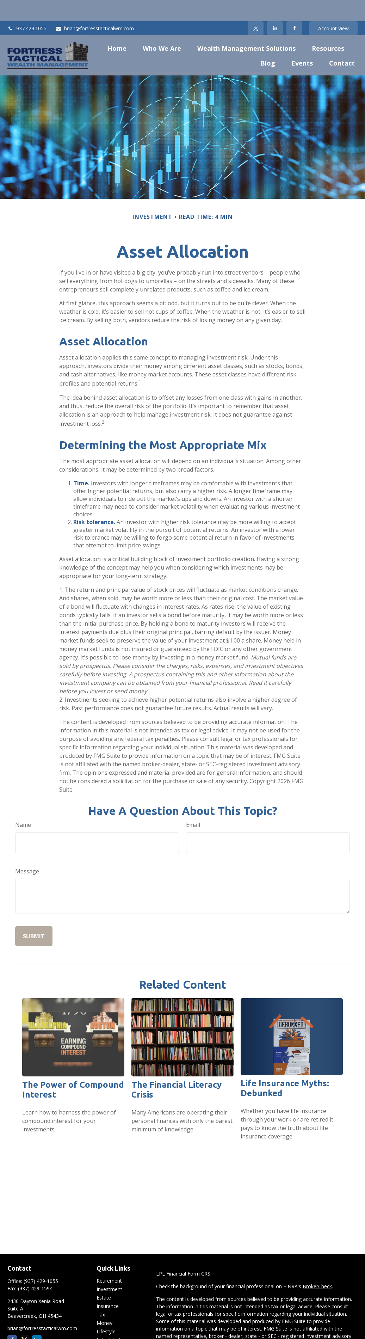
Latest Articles (113, 1318)
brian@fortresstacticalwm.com (94, 7)
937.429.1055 (27, 7)
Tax (101, 1293)
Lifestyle (106, 1310)
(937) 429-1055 (41, 1260)
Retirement (109, 1259)
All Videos (107, 1327)
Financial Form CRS (188, 1252)
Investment (109, 1268)
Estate (104, 1276)
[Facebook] (294, 7)
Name (23, 803)
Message (27, 850)
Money (104, 1301)
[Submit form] (33, 915)
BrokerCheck (317, 1265)
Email (193, 803)
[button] (117, 26)
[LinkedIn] (275, 7)
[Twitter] (256, 7)
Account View (333, 7)
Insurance (108, 1285)
